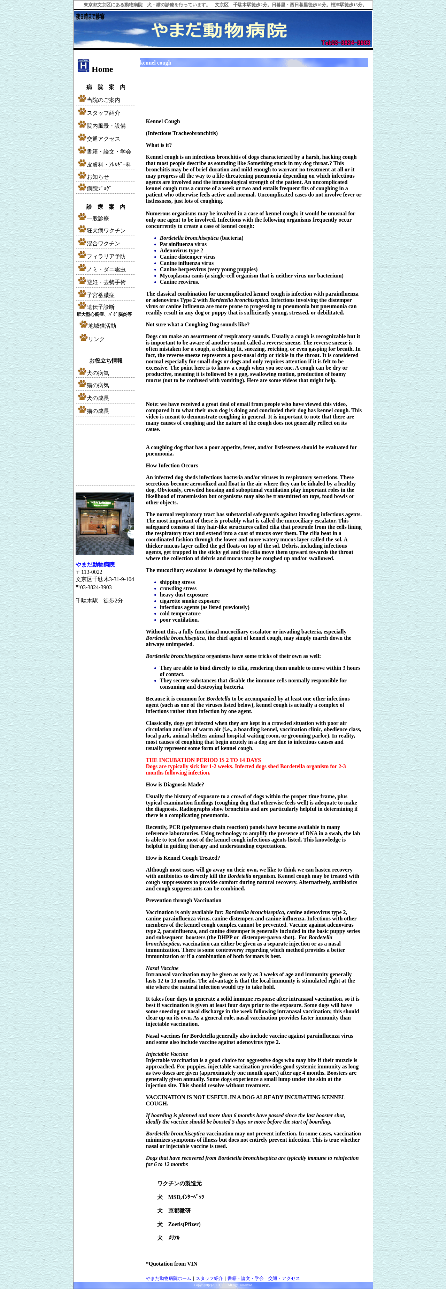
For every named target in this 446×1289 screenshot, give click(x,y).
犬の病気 (93, 373)
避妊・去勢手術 (101, 282)
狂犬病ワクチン (101, 231)
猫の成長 (93, 411)
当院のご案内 (103, 100)
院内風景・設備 (101, 126)
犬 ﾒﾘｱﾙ (168, 1238)
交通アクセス (98, 139)
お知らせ (98, 177)
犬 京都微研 (174, 1211)
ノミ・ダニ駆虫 (101, 269)
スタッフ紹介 (98, 113)
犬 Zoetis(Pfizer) (179, 1224)
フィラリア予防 (101, 256)
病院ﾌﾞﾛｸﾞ (94, 189)
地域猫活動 (97, 326)
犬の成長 (93, 398)
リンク (91, 339)
